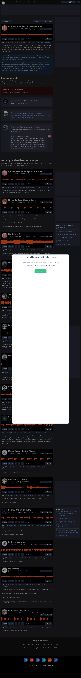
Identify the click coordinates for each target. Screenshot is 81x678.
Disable (40, 271)
